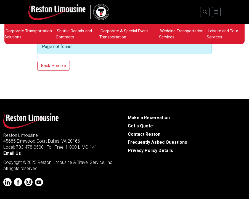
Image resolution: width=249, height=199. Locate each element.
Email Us (12, 153)
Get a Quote (140, 126)
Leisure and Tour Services (222, 34)
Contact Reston (144, 134)
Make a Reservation (149, 117)
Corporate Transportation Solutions (28, 34)
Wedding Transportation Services (181, 34)
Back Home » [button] (53, 65)
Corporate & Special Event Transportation (123, 34)
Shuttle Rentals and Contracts (74, 34)
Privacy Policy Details (150, 150)
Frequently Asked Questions (157, 142)
